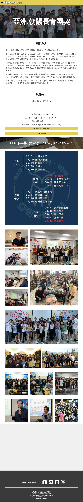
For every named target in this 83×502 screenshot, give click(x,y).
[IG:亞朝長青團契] (41, 134)
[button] (2, 2)
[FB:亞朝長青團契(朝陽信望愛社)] (41, 129)
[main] (41, 21)
